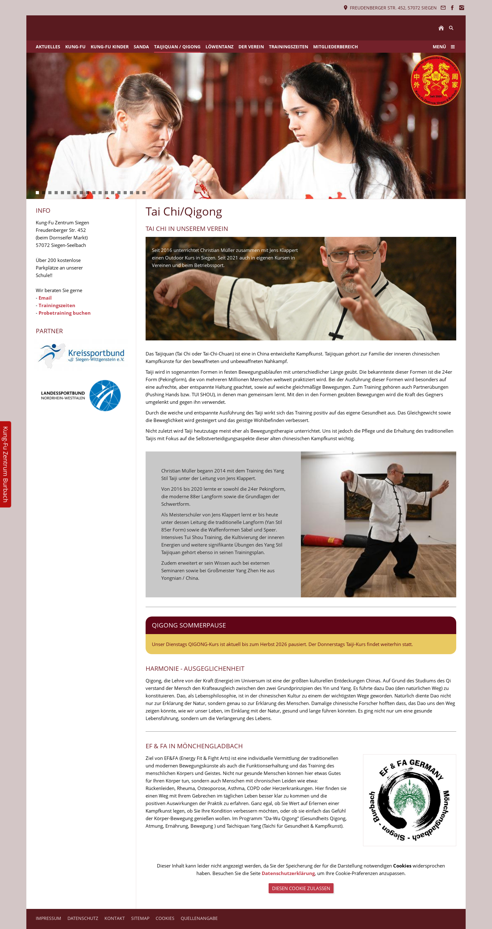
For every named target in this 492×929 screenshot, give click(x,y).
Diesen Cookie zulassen (301, 888)
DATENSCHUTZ (82, 918)
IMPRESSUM (48, 918)
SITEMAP (140, 918)
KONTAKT (114, 918)
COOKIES (165, 918)
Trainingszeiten (57, 305)
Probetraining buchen (65, 313)
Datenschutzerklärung (288, 873)
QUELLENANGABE (199, 918)
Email (45, 298)
